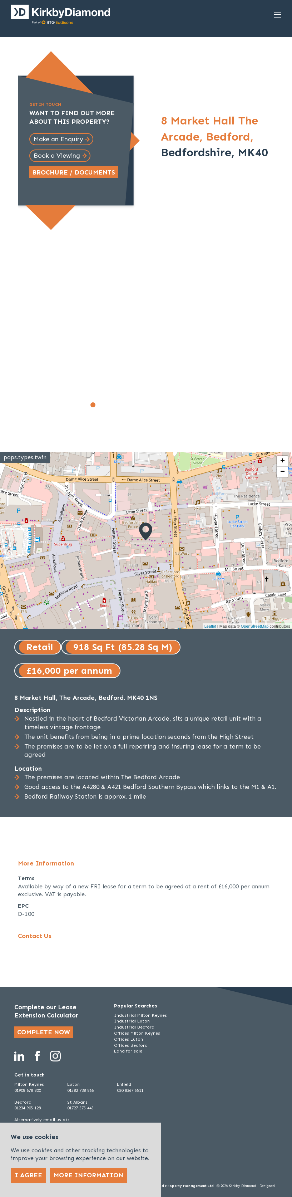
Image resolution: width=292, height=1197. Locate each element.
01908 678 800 (27, 1090)
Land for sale (128, 1051)
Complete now (43, 1032)
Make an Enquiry (58, 139)
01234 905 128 (27, 1107)
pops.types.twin (25, 457)
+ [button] (282, 461)
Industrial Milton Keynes (140, 1015)
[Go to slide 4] (116, 404)
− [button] (282, 472)
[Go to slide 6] (132, 404)
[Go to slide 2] (100, 404)
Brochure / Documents (73, 172)
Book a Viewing (57, 156)
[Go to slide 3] (108, 404)
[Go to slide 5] (124, 404)
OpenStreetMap (255, 626)
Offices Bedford (131, 1045)
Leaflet (210, 626)
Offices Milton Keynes (137, 1033)
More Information (88, 1175)
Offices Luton (128, 1039)
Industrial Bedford (134, 1027)
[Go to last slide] (28, 330)
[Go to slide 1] (92, 404)
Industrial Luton (132, 1021)
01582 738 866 (80, 1090)
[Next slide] (198, 330)
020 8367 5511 (130, 1090)
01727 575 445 (80, 1107)
